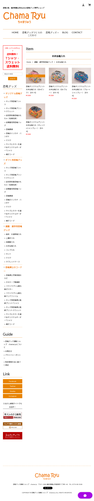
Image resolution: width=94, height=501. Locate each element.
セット (8, 254)
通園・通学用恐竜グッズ (43, 62)
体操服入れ (10, 242)
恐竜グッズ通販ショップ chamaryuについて (13, 344)
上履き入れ (10, 238)
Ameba (12, 391)
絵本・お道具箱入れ (13, 234)
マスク (8, 140)
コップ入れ (10, 250)
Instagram (13, 396)
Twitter (13, 386)
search (12, 78)
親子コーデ (10, 154)
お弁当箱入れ (11, 246)
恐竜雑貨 (9, 129)
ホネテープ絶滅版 (13, 282)
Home (29, 62)
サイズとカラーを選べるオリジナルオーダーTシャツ (12, 147)
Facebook (12, 381)
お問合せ (8, 351)
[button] (52, 32)
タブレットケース (13, 262)
